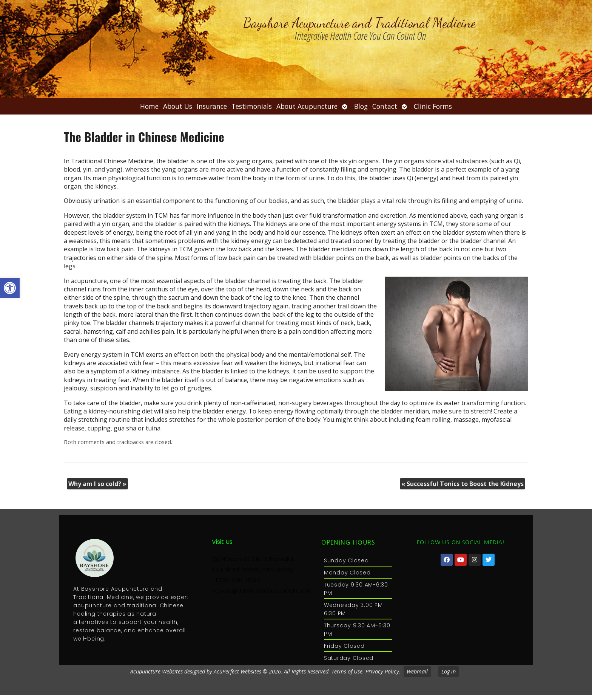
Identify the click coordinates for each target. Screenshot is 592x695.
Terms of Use (346, 671)
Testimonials (251, 106)
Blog (361, 106)
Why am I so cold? (97, 484)
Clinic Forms (433, 106)
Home (149, 106)
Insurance (212, 106)
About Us (177, 106)
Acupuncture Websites (156, 671)
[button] (10, 288)
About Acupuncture (307, 106)
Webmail (417, 671)
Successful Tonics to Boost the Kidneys (462, 484)
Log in (448, 671)
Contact (384, 106)
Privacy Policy (382, 671)
